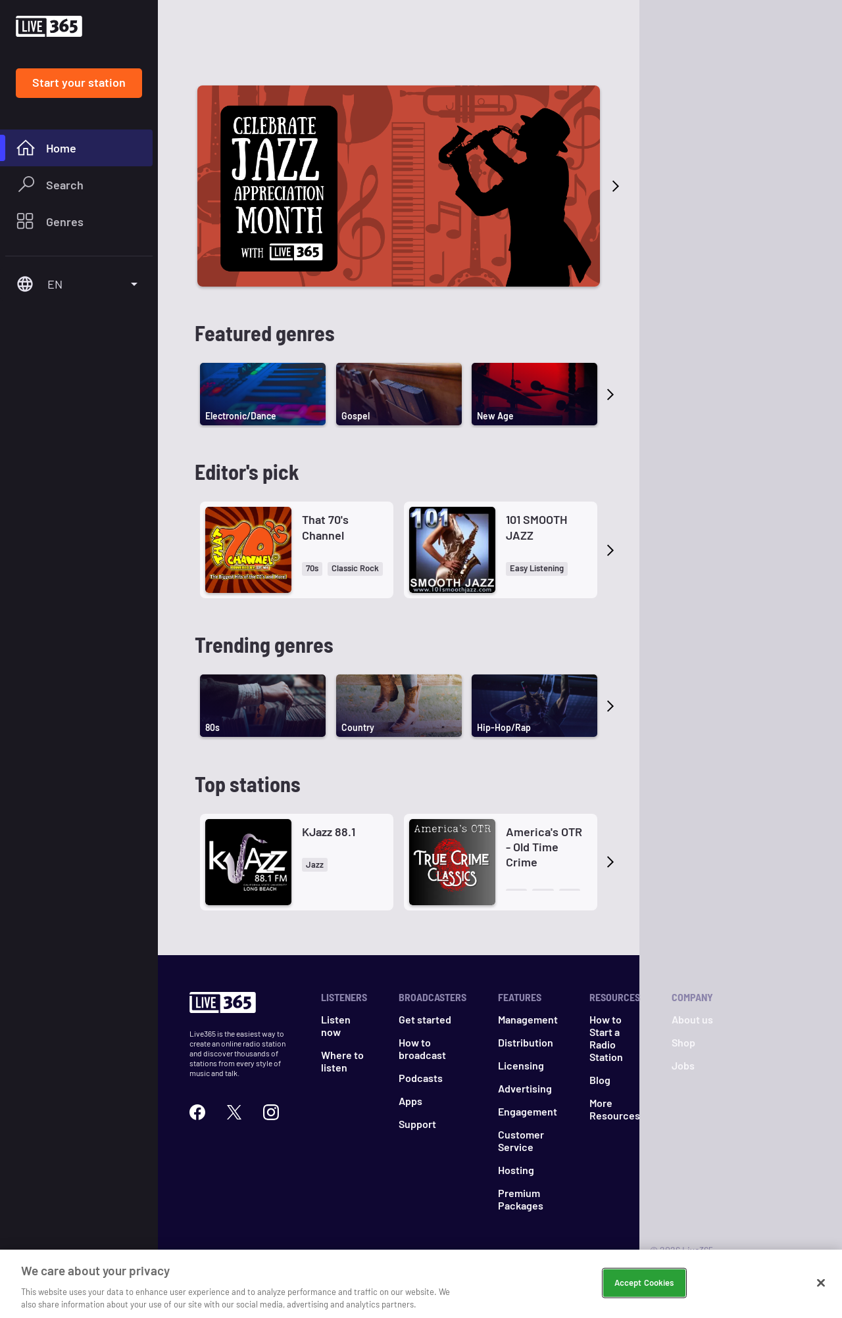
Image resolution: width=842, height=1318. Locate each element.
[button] (312, 569)
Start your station (79, 82)
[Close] (820, 1295)
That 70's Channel (325, 527)
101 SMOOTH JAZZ (536, 527)
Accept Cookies (644, 1294)
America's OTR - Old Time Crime (544, 847)
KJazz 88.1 (328, 831)
